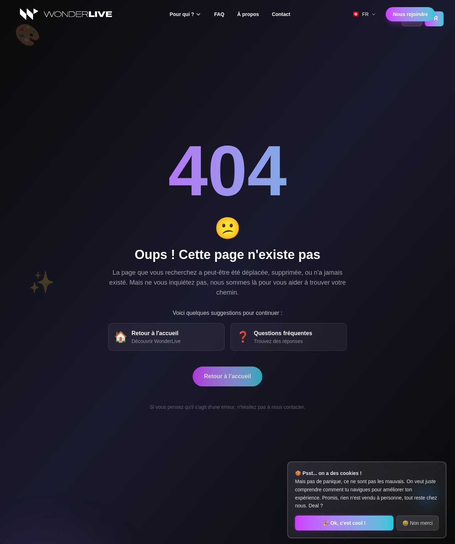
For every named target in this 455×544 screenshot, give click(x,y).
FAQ (219, 14)
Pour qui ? (185, 14)
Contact (281, 14)
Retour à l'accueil (227, 381)
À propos (248, 14)
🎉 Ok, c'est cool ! (344, 523)
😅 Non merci (417, 523)
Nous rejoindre (410, 14)
